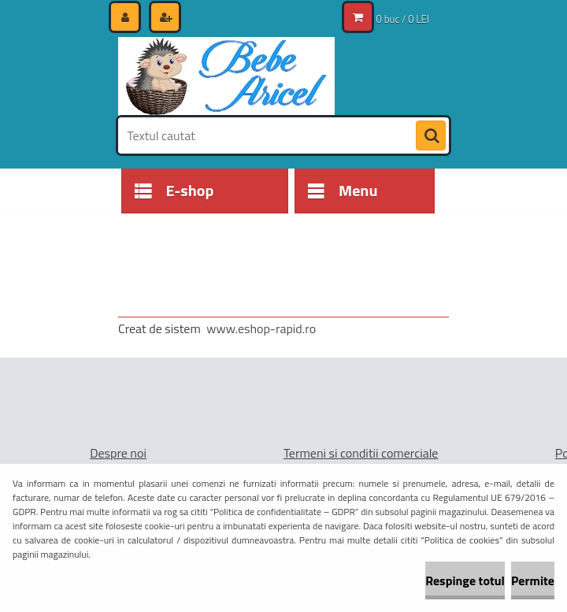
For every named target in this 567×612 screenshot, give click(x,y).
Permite (532, 580)
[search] (431, 136)
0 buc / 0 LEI (402, 19)
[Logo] (226, 76)
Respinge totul (465, 580)
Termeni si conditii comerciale (361, 452)
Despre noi (118, 452)
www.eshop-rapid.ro (261, 328)
